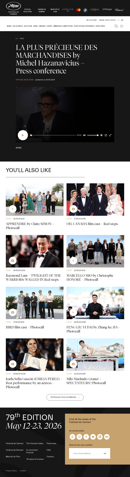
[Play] (23, 135)
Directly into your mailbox (80, 445)
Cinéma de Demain (14, 450)
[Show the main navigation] (121, 26)
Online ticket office (107, 20)
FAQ (49, 450)
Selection (28, 26)
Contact (50, 456)
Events (49, 26)
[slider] (53, 135)
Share (19, 148)
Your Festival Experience (84, 26)
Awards (42, 26)
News (9, 26)
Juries (35, 26)
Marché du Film (13, 456)
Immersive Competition (63, 26)
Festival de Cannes (14, 443)
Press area (100, 26)
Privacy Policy (11, 471)
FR (118, 20)
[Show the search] (116, 26)
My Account (92, 20)
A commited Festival (32, 451)
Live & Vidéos (17, 26)
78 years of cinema (35, 459)
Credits (23, 471)
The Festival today (34, 443)
